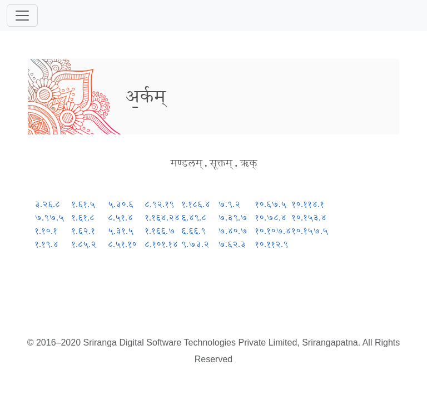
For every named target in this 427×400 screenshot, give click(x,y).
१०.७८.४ (270, 217)
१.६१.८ (83, 217)
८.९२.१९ (159, 204)
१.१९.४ (46, 244)
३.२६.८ (47, 204)
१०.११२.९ (271, 244)
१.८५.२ (83, 244)
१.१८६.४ (195, 204)
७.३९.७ (232, 217)
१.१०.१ (45, 231)
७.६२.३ (232, 244)
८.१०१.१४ (161, 244)
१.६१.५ (83, 204)
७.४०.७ (232, 231)
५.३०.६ (120, 204)
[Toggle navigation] (22, 15)
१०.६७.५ (270, 204)
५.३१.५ (120, 231)
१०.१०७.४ (273, 231)
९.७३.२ (195, 244)
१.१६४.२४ (162, 217)
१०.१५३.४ (308, 217)
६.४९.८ (193, 217)
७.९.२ (229, 204)
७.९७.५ (49, 217)
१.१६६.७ (160, 231)
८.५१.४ (120, 217)
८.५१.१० (122, 244)
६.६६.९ (193, 231)
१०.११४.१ (307, 204)
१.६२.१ (83, 231)
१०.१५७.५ (309, 231)
